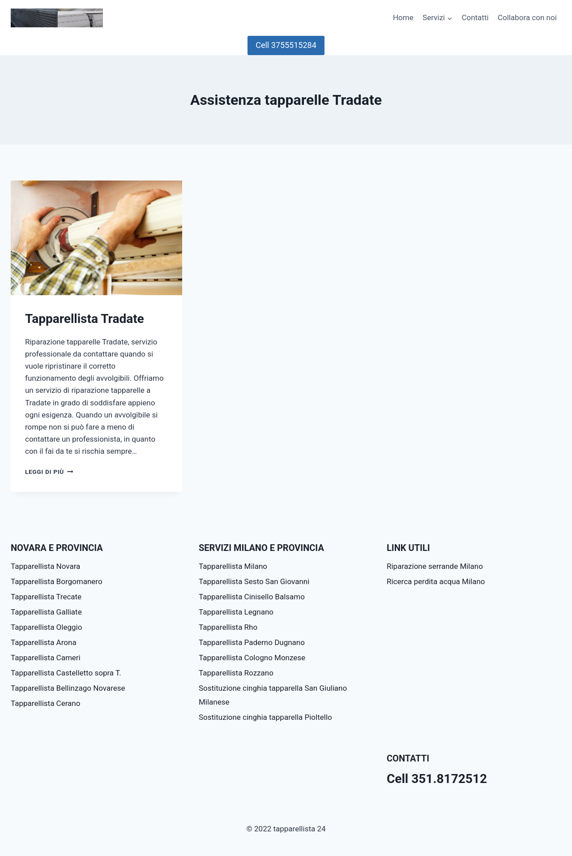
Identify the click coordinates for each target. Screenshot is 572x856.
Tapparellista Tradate (84, 318)
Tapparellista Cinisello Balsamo (252, 596)
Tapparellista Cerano (45, 703)
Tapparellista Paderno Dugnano (252, 642)
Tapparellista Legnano (236, 611)
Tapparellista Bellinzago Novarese (68, 688)
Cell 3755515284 (286, 45)
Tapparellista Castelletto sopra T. (66, 672)
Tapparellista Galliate (46, 611)
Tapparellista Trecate (46, 596)
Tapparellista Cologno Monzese (252, 657)
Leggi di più (49, 471)
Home (403, 17)
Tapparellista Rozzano (236, 672)
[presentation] (96, 238)
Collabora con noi (527, 17)
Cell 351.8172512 (437, 778)
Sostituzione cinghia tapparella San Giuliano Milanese (273, 695)
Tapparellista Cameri (46, 657)
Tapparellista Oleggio (46, 627)
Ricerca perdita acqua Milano (436, 581)
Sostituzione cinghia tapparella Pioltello (265, 717)
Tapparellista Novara (45, 566)
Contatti (474, 17)
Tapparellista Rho (228, 627)
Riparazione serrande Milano (435, 566)
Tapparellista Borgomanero (56, 581)
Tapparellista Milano (233, 566)
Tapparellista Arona (44, 642)
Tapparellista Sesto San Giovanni (254, 581)
